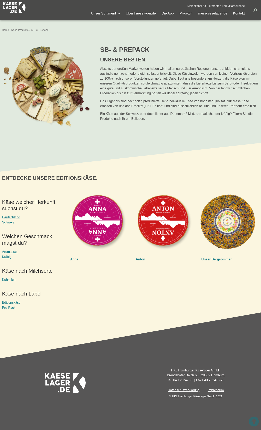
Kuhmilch (8, 279)
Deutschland (11, 217)
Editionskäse (11, 302)
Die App (167, 13)
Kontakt (239, 13)
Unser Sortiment (105, 13)
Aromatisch (10, 251)
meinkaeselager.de (212, 13)
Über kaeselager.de (141, 13)
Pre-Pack (8, 307)
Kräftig (6, 257)
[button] (216, 6)
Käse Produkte (20, 30)
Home (5, 30)
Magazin (185, 13)
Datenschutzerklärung (184, 390)
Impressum (216, 390)
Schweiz (8, 222)
